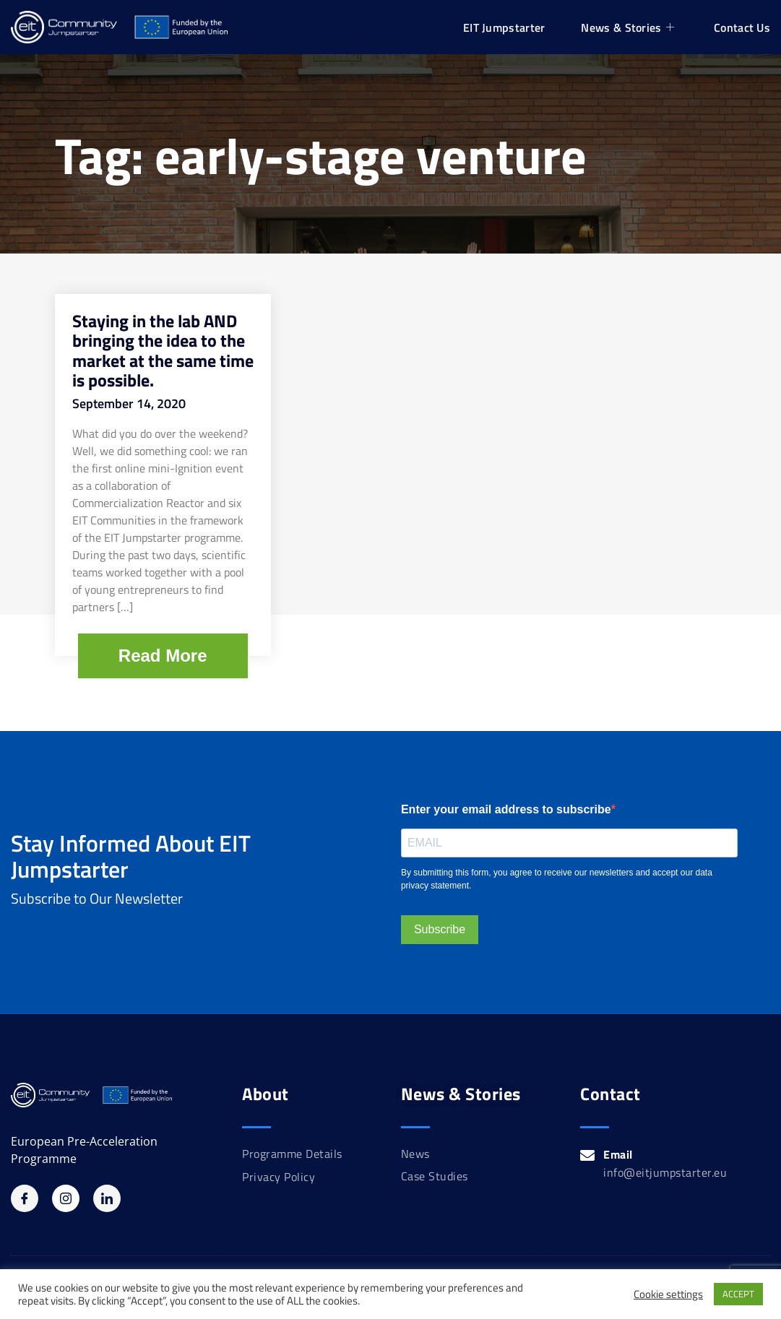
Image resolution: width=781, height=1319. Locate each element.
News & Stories (629, 27)
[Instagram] (65, 1198)
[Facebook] (24, 1198)
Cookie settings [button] (668, 1294)
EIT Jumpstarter (504, 27)
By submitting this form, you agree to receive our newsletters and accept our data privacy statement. (556, 879)
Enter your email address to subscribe (506, 809)
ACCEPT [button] (738, 1293)
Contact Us (742, 27)
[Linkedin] (107, 1198)
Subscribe (439, 929)
